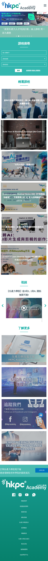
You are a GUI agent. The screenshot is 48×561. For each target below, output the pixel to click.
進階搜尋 (29, 70)
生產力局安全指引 (24, 539)
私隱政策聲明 (24, 506)
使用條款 (24, 528)
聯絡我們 (24, 501)
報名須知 (24, 544)
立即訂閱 (41, 470)
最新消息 (24, 512)
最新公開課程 (36, 70)
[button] (16, 36)
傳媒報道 (24, 533)
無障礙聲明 (24, 549)
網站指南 (24, 517)
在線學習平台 (24, 555)
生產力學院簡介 (24, 522)
